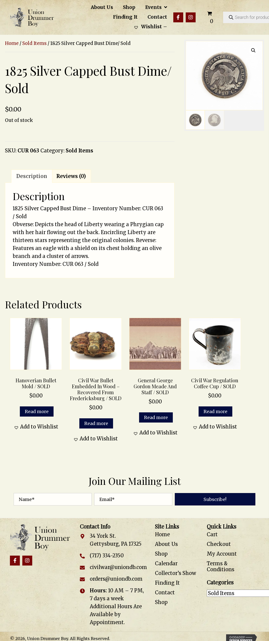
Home (12, 43)
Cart (212, 534)
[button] (178, 17)
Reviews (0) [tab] (71, 176)
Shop (161, 554)
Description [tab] (31, 176)
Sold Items (34, 43)
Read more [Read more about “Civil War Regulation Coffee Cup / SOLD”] (215, 411)
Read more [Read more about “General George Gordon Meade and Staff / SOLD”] (156, 417)
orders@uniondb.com (116, 579)
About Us (166, 544)
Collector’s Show (175, 573)
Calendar (166, 563)
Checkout (219, 544)
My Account (222, 554)
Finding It (167, 583)
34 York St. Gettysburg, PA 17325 (116, 540)
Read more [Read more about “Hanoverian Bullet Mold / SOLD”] (37, 411)
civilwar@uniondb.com (118, 567)
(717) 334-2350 (107, 555)
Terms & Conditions (220, 566)
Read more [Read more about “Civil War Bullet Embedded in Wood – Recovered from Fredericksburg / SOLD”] (96, 423)
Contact (165, 592)
